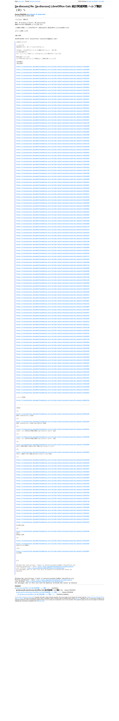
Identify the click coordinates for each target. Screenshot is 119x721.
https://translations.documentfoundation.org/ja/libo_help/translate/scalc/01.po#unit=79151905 (52, 92)
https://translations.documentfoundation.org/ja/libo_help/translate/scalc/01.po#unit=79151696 (52, 320)
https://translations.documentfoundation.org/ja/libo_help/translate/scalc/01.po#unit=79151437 (52, 625)
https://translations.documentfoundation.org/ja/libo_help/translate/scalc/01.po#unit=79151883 (52, 153)
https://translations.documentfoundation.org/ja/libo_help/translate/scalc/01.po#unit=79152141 (52, 342)
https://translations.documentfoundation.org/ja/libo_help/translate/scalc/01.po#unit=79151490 (52, 157)
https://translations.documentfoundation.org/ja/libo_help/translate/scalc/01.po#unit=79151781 (52, 363)
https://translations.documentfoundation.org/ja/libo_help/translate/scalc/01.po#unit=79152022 (52, 472)
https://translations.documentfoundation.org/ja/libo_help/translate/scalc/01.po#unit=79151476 (52, 596)
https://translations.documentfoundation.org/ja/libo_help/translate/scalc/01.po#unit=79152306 (52, 327)
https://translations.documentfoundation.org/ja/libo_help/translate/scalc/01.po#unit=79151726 (52, 334)
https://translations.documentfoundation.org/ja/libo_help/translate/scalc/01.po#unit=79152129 (52, 258)
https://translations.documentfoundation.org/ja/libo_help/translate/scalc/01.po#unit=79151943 (52, 650)
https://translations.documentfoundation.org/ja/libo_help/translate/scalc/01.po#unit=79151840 (52, 432)
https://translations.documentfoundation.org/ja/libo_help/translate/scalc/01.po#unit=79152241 (52, 88)
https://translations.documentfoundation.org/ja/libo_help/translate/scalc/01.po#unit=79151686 (52, 610)
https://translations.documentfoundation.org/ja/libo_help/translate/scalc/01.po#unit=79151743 (52, 269)
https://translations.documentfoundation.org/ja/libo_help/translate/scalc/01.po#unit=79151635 (52, 182)
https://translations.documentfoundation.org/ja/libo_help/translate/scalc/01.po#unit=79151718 (52, 407)
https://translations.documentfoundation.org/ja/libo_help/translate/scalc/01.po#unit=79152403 (52, 654)
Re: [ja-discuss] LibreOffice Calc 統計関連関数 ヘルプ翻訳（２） (37, 713)
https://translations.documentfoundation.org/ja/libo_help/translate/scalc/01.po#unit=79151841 (52, 516)
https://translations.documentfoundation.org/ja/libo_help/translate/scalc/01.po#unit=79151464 (52, 578)
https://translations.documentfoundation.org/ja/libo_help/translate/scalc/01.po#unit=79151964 (52, 410)
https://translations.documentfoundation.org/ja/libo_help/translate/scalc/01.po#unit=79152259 (52, 175)
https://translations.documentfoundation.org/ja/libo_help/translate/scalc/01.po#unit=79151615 (52, 629)
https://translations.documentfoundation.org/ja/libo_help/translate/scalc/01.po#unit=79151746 (52, 603)
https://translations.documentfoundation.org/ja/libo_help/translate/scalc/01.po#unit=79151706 (52, 287)
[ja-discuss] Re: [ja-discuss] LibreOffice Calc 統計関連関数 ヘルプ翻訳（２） (38, 711)
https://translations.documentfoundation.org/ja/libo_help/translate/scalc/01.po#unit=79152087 (52, 663)
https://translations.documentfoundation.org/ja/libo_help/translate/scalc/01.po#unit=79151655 (52, 150)
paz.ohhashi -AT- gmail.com (36, 14)
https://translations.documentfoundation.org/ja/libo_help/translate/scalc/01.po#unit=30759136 (52, 498)
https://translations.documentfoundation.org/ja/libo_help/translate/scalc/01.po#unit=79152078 (52, 95)
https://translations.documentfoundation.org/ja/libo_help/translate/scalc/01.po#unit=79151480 (52, 189)
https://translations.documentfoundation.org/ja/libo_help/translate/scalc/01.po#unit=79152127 (52, 468)
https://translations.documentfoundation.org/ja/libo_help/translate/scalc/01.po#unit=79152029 (52, 574)
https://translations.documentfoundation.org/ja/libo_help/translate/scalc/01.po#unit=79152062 (52, 179)
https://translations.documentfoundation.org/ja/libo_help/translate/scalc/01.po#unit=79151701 (52, 273)
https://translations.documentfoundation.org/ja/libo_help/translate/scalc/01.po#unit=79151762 (52, 400)
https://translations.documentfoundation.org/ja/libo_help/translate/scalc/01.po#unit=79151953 (52, 571)
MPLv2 (77, 717)
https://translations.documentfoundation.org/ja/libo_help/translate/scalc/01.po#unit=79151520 (52, 302)
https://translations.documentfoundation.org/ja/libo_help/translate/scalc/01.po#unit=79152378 (52, 345)
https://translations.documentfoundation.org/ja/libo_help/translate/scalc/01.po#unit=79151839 (52, 313)
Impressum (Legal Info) (28, 716)
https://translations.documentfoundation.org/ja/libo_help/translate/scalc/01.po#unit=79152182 (52, 556)
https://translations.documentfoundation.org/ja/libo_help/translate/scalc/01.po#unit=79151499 (52, 589)
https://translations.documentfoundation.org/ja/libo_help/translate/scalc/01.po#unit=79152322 (52, 251)
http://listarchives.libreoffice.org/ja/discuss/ (46, 683)
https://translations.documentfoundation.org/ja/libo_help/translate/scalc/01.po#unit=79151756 (52, 142)
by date (89, 1)
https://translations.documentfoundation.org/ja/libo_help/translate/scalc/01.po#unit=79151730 (52, 200)
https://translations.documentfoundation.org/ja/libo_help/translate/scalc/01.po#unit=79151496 (52, 465)
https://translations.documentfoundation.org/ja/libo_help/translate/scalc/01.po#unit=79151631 (52, 124)
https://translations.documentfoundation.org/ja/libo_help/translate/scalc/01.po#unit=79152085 (52, 135)
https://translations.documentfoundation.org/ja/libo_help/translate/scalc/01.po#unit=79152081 (52, 247)
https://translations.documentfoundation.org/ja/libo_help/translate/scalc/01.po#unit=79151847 (52, 139)
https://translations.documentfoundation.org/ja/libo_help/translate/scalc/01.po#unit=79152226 (52, 276)
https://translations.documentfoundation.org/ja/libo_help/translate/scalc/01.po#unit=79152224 (52, 280)
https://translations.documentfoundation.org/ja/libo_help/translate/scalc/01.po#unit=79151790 (52, 392)
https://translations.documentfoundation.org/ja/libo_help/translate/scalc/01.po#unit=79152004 (52, 367)
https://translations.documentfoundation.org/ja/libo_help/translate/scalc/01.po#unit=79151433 (52, 581)
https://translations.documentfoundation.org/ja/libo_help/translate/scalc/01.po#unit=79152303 (52, 607)
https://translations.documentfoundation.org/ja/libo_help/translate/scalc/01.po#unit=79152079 (52, 233)
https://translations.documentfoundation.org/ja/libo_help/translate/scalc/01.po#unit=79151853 (52, 543)
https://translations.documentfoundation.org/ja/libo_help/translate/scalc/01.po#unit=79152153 (52, 128)
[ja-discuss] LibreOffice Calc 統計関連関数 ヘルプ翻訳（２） (32, 706)
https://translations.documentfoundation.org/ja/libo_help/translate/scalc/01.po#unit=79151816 (52, 284)
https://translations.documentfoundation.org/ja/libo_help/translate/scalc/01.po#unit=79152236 (52, 396)
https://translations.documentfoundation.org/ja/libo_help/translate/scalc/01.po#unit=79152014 (52, 215)
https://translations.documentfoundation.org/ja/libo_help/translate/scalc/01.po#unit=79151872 (52, 352)
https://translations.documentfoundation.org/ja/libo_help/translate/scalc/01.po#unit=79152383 (52, 429)
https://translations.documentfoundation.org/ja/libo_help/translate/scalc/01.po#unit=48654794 (52, 481)
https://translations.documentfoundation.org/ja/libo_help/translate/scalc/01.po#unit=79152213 (52, 385)
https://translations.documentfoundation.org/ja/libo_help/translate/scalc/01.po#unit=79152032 (52, 226)
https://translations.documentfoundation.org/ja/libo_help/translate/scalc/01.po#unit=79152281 (52, 436)
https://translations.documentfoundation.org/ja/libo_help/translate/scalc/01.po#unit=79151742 (52, 316)
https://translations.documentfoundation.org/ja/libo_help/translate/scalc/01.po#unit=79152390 (52, 204)
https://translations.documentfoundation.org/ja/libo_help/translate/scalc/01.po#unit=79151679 (52, 102)
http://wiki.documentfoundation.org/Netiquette (55, 682)
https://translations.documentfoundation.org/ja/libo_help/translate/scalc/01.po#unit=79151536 (52, 418)
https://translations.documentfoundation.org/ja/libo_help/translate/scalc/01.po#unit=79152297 (52, 113)
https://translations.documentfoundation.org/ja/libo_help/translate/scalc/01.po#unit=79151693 (52, 458)
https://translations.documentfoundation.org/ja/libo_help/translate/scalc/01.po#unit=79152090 (52, 211)
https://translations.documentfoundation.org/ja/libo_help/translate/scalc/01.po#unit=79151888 (52, 77)
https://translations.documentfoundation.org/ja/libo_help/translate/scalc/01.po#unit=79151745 (52, 168)
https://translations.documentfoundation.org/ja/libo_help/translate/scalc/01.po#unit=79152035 (52, 567)
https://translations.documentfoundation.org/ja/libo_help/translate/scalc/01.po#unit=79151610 (52, 222)
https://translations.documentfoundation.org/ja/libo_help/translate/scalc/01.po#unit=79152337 (52, 618)
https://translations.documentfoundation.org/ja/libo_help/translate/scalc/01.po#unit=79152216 (52, 378)
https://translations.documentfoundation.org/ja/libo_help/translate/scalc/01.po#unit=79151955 (52, 186)
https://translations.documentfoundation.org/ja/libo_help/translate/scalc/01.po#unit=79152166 (52, 421)
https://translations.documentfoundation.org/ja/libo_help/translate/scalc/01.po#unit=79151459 (52, 585)
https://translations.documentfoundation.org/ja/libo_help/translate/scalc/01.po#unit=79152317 (52, 121)
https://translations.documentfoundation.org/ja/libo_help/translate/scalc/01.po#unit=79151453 (52, 356)
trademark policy (40, 719)
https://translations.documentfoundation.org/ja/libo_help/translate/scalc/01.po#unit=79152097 (52, 360)
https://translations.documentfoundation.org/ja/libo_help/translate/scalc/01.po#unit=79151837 (52, 374)
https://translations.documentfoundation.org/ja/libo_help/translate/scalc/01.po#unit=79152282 (52, 164)
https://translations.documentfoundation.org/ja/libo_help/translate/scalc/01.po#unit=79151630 (52, 552)
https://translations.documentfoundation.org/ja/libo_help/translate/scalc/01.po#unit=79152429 (52, 592)
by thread (94, 1)
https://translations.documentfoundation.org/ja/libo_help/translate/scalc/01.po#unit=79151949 (52, 193)
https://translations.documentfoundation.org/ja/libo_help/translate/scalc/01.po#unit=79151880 (52, 265)
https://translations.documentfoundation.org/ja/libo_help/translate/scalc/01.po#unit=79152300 (52, 208)
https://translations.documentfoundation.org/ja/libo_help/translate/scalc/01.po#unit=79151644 (52, 110)
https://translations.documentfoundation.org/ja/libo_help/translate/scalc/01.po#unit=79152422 (52, 560)
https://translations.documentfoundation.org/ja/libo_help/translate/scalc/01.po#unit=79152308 (52, 323)
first (31, 1)
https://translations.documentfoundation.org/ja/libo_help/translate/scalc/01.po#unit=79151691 (52, 621)
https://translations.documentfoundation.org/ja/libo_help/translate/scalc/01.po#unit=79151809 (52, 84)
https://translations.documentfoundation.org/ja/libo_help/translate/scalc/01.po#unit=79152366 (52, 414)
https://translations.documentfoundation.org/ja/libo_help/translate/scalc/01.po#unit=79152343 (52, 131)
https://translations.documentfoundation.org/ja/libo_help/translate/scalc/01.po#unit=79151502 (52, 255)
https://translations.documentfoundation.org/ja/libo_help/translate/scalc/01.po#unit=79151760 (52, 331)
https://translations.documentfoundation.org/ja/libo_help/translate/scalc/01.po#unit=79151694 (52, 117)
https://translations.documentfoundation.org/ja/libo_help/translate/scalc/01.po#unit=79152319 (52, 197)
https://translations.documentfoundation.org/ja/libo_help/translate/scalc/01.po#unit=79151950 (52, 338)
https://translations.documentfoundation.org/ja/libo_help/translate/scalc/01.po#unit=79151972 (52, 563)
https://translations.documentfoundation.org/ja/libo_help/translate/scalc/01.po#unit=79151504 (52, 381)
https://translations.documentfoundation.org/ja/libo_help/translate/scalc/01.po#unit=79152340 (52, 639)
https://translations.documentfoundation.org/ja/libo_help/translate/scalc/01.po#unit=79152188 (52, 146)
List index (101, 1)
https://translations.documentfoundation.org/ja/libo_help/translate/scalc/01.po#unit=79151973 (52, 600)
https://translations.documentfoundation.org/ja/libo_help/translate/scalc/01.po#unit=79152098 (52, 534)
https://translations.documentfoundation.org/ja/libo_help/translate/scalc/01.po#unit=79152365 (52, 403)
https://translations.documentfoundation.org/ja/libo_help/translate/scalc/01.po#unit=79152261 (52, 454)
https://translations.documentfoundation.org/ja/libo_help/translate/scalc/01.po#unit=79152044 (52, 291)
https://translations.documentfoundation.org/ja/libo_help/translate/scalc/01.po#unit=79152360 (52, 237)
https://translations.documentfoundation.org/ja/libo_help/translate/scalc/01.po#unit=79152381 (52, 81)
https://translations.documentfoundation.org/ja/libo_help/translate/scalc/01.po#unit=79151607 (52, 218)
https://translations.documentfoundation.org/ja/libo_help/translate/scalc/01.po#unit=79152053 (52, 99)
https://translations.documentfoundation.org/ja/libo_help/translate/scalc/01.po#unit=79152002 (52, 73)
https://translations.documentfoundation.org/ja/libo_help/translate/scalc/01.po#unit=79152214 (52, 229)
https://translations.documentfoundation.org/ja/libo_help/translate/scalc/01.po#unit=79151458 (52, 349)
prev (19, 1)
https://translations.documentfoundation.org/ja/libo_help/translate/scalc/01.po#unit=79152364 (52, 309)
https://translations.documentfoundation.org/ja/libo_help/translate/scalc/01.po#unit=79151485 (52, 371)
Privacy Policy (18, 716)
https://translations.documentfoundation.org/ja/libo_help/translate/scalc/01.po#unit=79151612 (52, 160)
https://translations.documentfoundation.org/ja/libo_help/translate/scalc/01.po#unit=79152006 (52, 294)
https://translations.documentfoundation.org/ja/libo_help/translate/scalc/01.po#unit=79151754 (52, 450)
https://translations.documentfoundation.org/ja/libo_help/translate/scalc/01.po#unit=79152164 (52, 447)
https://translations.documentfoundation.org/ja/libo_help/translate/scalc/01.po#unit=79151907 (52, 439)
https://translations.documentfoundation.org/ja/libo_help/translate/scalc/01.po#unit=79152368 (52, 244)
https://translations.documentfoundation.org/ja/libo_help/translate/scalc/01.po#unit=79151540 (52, 171)
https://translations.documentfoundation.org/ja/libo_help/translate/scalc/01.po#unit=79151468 (52, 262)
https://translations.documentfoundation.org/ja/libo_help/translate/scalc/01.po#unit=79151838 (52, 240)
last (39, 1)
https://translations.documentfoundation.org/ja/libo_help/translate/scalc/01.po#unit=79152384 (52, 507)
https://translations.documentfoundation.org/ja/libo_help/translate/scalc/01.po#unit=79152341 (52, 298)
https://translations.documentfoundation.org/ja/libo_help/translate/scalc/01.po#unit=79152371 (52, 389)
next (22, 1)
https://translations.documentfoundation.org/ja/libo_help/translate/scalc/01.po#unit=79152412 (52, 425)
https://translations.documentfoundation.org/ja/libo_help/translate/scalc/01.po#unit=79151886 (52, 443)
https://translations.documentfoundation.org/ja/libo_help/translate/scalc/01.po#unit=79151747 (52, 305)
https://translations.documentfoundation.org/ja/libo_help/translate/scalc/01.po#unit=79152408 (52, 525)
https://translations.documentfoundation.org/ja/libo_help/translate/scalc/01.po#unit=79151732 (52, 106)
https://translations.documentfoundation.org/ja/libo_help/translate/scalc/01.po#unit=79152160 (52, 461)
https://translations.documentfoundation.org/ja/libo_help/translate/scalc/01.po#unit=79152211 (52, 614)
